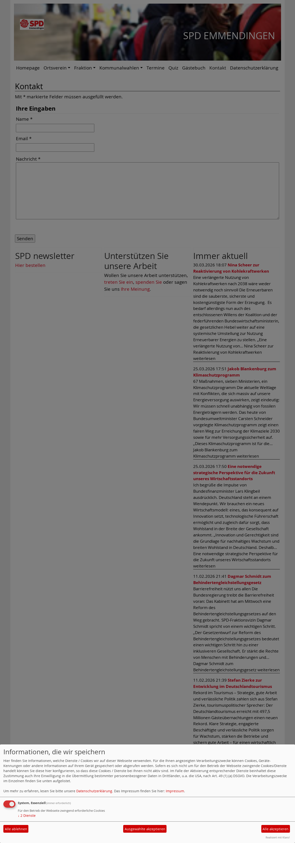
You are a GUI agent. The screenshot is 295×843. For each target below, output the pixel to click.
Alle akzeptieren (276, 829)
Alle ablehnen (16, 829)
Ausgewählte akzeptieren (145, 829)
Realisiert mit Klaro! (278, 837)
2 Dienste (27, 815)
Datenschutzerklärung (94, 791)
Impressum (175, 791)
